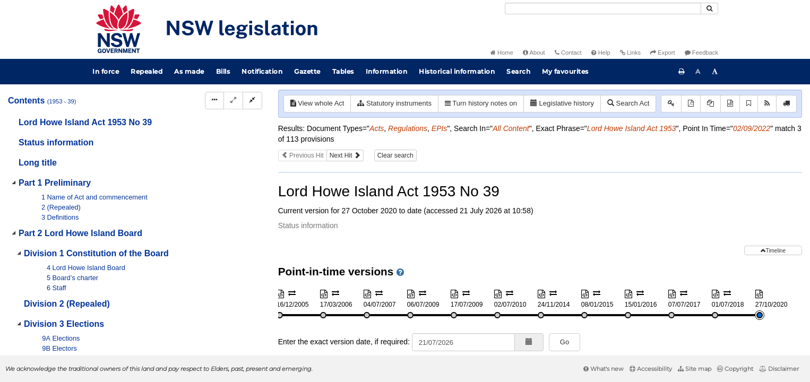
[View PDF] (691, 103)
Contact (568, 52)
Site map (694, 368)
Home (501, 52)
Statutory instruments (394, 103)
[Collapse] (252, 100)
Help (600, 52)
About (534, 52)
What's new (603, 368)
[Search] (603, 8)
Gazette (307, 71)
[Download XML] (730, 103)
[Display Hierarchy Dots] (214, 100)
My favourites (565, 71)
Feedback (701, 52)
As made (189, 71)
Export (662, 52)
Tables (343, 71)
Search (518, 71)
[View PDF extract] (710, 103)
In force (105, 71)
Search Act (628, 103)
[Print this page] (682, 71)
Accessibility (651, 368)
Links (630, 52)
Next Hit (345, 155)
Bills (223, 71)
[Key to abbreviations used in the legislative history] (671, 103)
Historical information (457, 71)
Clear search (395, 155)
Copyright (735, 368)
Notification (262, 71)
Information (387, 71)
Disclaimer (779, 368)
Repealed (146, 71)
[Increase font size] (715, 71)
